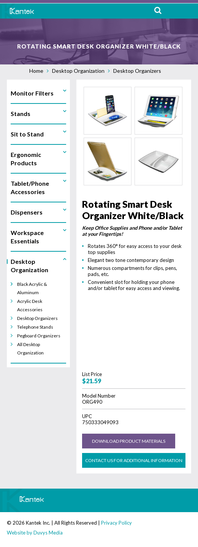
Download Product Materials (128, 441)
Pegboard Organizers (38, 336)
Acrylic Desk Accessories (30, 305)
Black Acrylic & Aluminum (32, 288)
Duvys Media (48, 533)
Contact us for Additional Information (133, 460)
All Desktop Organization (30, 349)
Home (36, 70)
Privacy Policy (116, 523)
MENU (186, 11)
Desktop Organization (78, 70)
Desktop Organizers (137, 70)
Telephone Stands (35, 327)
